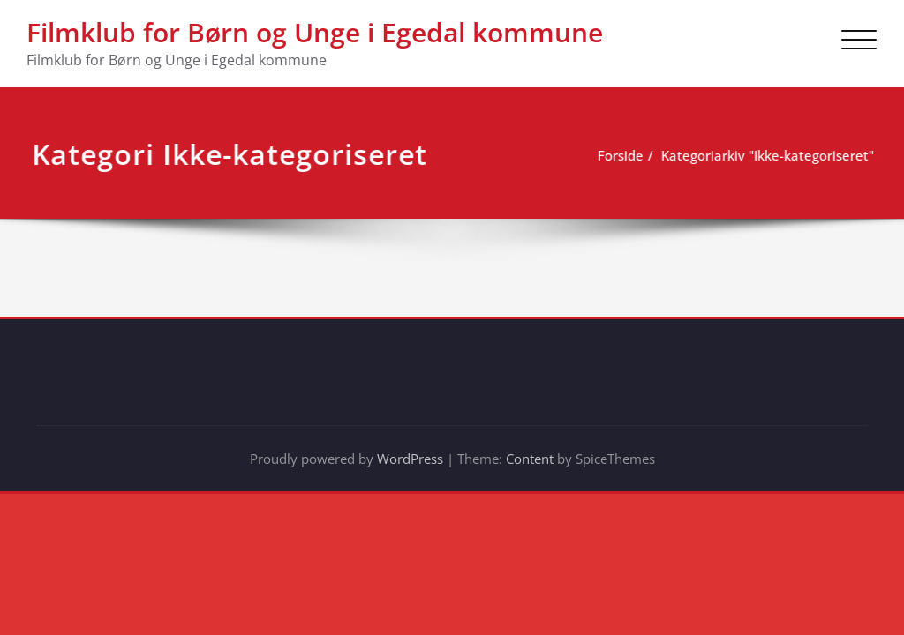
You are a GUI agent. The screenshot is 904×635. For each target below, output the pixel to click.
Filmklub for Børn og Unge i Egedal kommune (314, 32)
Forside (618, 155)
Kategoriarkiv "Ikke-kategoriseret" (765, 155)
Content (530, 458)
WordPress (410, 458)
